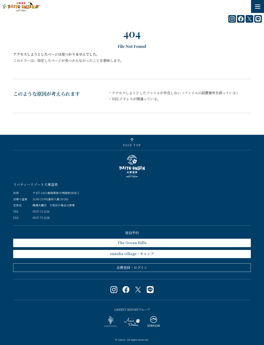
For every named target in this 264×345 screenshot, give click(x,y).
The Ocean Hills (132, 242)
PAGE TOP (132, 145)
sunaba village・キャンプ (132, 253)
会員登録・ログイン (131, 267)
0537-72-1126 (41, 211)
